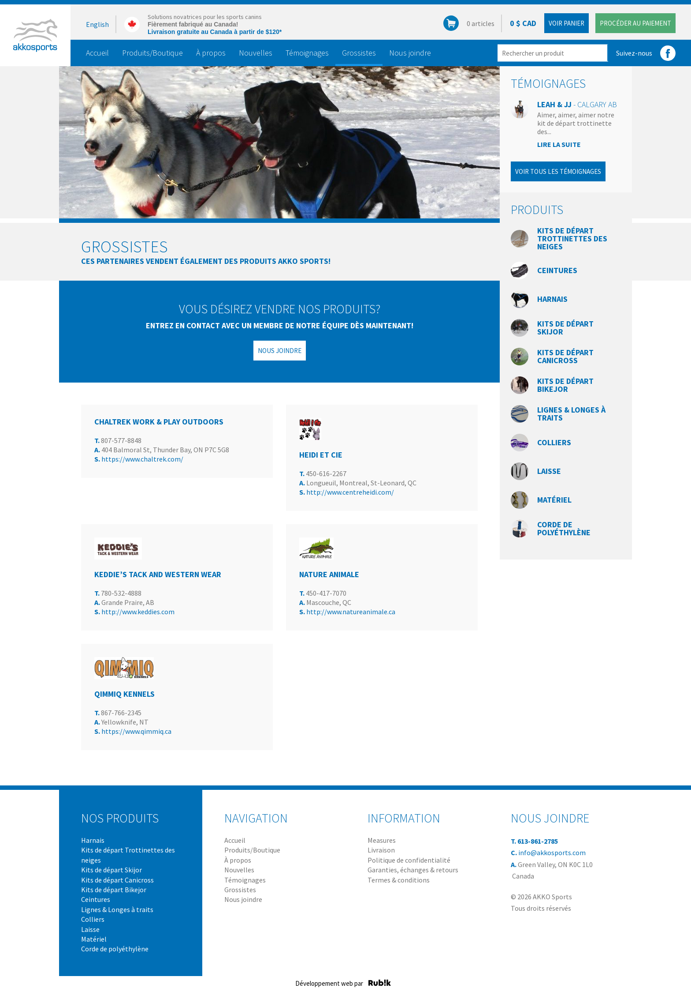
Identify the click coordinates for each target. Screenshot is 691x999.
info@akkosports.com (552, 852)
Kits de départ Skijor (565, 328)
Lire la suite (559, 144)
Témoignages (307, 53)
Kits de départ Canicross (565, 356)
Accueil (97, 53)
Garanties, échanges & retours (413, 869)
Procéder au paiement (635, 23)
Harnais (552, 299)
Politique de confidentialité (409, 860)
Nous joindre (410, 53)
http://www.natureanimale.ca (350, 611)
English (97, 24)
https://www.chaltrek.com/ (142, 458)
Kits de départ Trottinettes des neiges (572, 238)
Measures (382, 840)
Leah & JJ (577, 104)
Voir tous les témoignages (558, 171)
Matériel (554, 500)
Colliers (554, 442)
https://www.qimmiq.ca (136, 731)
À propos (211, 53)
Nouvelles (255, 53)
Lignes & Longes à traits (571, 414)
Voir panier (566, 23)
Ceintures (557, 270)
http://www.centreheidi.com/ (350, 492)
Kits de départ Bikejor (565, 385)
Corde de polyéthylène (564, 528)
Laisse (549, 471)
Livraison (381, 849)
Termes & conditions (399, 879)
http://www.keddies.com (138, 611)
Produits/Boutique (152, 53)
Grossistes (359, 53)
